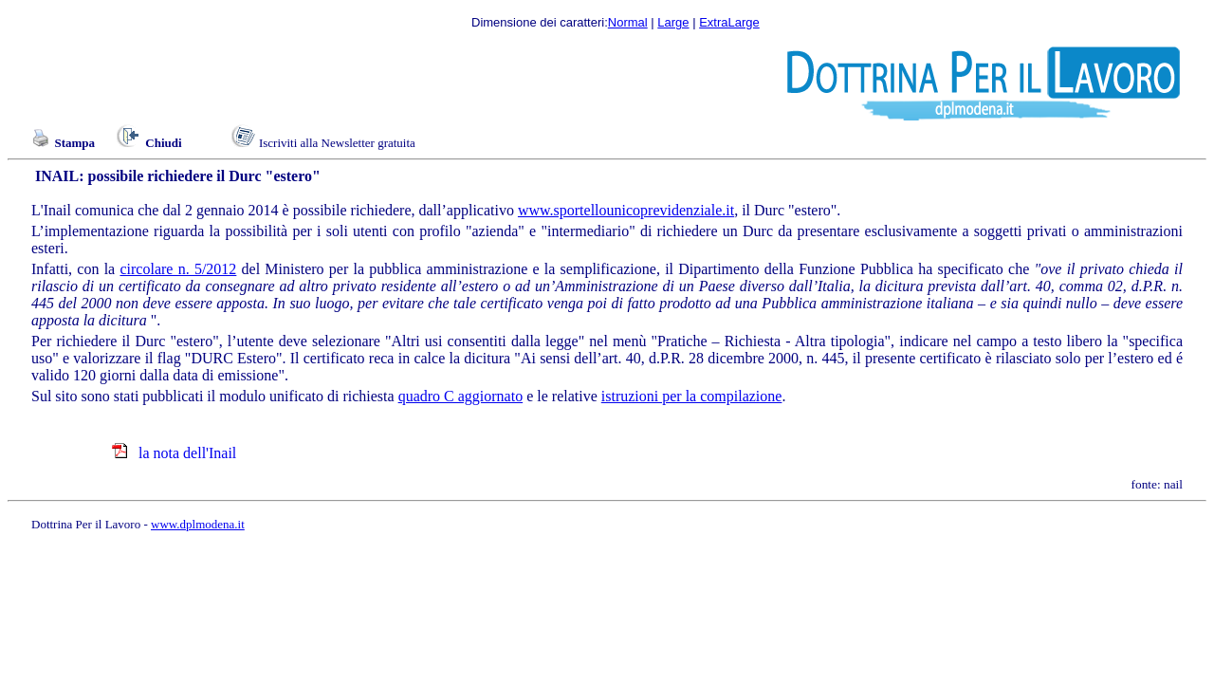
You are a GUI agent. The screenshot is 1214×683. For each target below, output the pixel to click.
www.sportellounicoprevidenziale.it (626, 210)
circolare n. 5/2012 (178, 269)
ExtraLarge (729, 22)
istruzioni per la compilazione (691, 396)
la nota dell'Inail (185, 453)
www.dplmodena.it (198, 524)
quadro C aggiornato (461, 396)
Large (673, 22)
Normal (628, 22)
